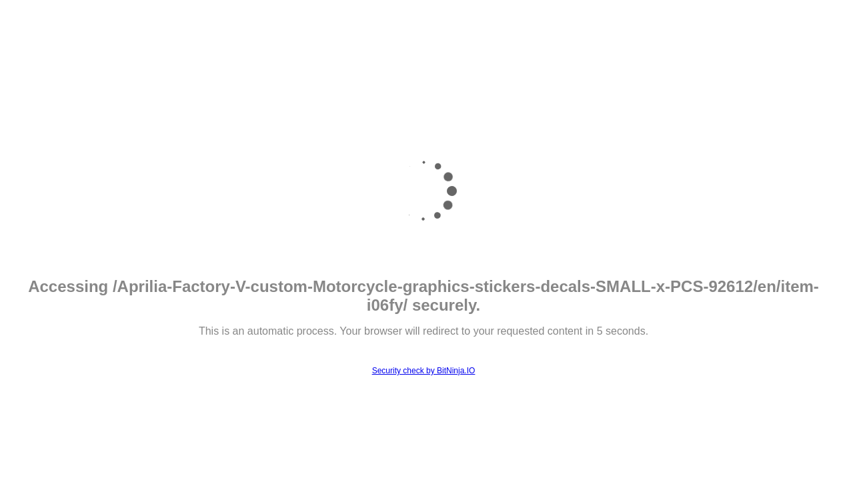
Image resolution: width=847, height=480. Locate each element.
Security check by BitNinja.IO (424, 370)
